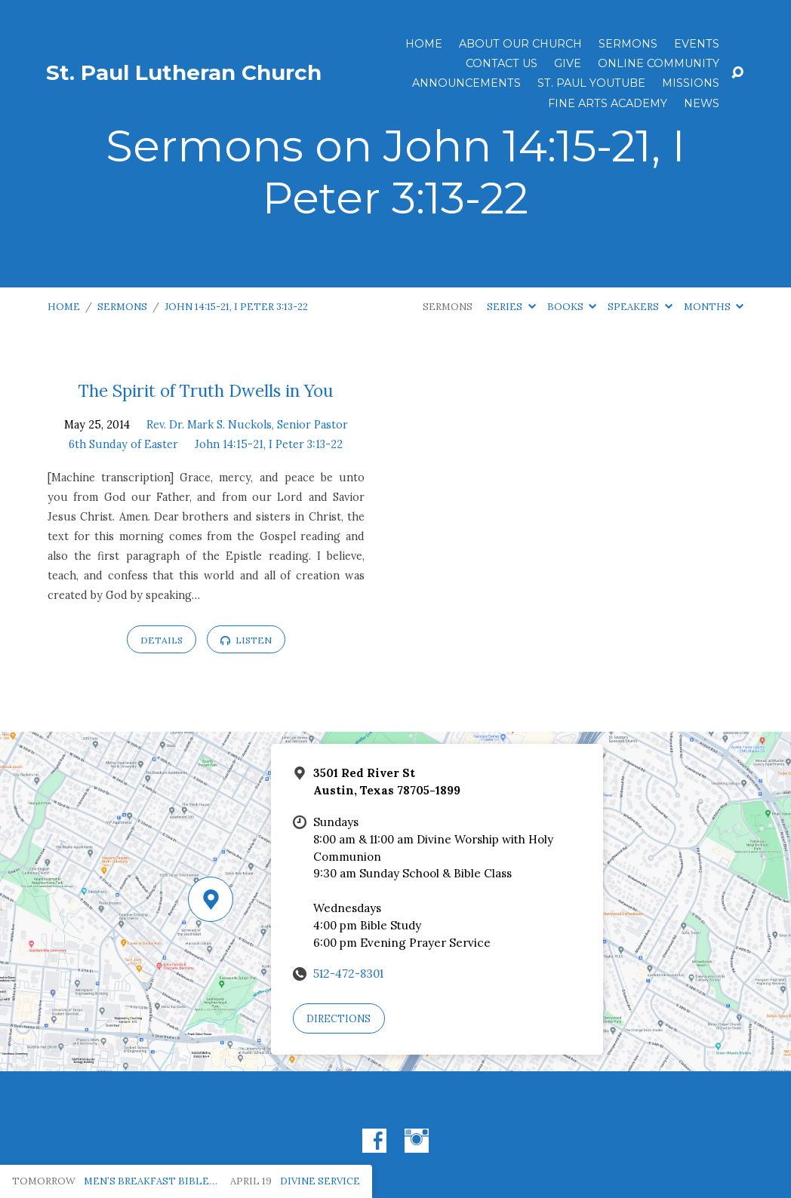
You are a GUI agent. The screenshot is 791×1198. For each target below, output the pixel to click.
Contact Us (501, 63)
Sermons (628, 43)
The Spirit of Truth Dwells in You (205, 390)
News (701, 103)
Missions (690, 83)
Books (571, 306)
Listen (246, 640)
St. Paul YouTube (591, 83)
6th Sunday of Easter (123, 444)
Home (423, 43)
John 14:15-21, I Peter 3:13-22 (236, 306)
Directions (338, 1018)
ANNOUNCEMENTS (466, 83)
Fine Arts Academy (607, 103)
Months (713, 306)
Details (161, 640)
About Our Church (520, 43)
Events (696, 43)
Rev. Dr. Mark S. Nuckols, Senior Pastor (247, 425)
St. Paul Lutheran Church (184, 72)
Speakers (640, 306)
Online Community (658, 63)
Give (567, 63)
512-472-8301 (348, 973)
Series (511, 306)
